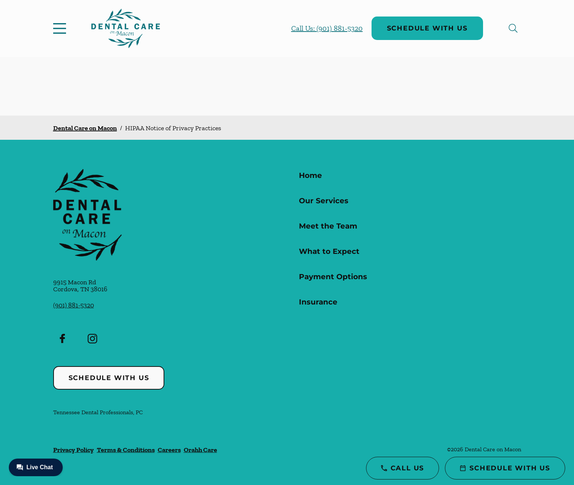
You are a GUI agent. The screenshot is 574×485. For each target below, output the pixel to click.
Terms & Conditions (126, 450)
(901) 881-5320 (73, 305)
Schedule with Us (427, 28)
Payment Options (333, 276)
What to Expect (329, 251)
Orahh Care (200, 450)
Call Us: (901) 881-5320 (327, 28)
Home (310, 175)
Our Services (323, 200)
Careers (169, 450)
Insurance (318, 302)
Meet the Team (328, 226)
